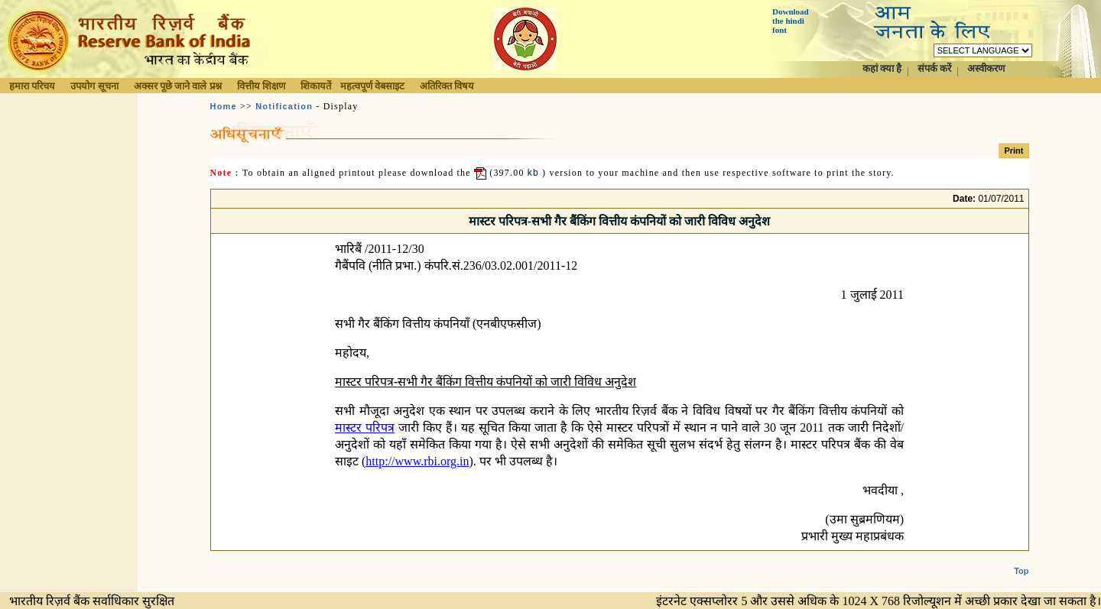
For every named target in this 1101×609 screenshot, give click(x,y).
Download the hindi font (790, 20)
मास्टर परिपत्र (365, 427)
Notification (284, 106)
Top (1021, 558)
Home (223, 106)
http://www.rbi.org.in (417, 461)
